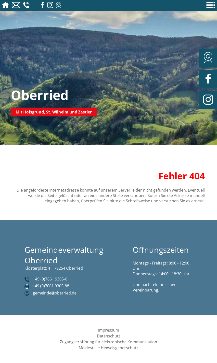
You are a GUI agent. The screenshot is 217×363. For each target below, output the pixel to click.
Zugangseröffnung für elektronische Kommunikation (108, 342)
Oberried (40, 95)
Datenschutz (108, 336)
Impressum (108, 330)
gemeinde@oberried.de (55, 293)
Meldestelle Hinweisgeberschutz (108, 347)
